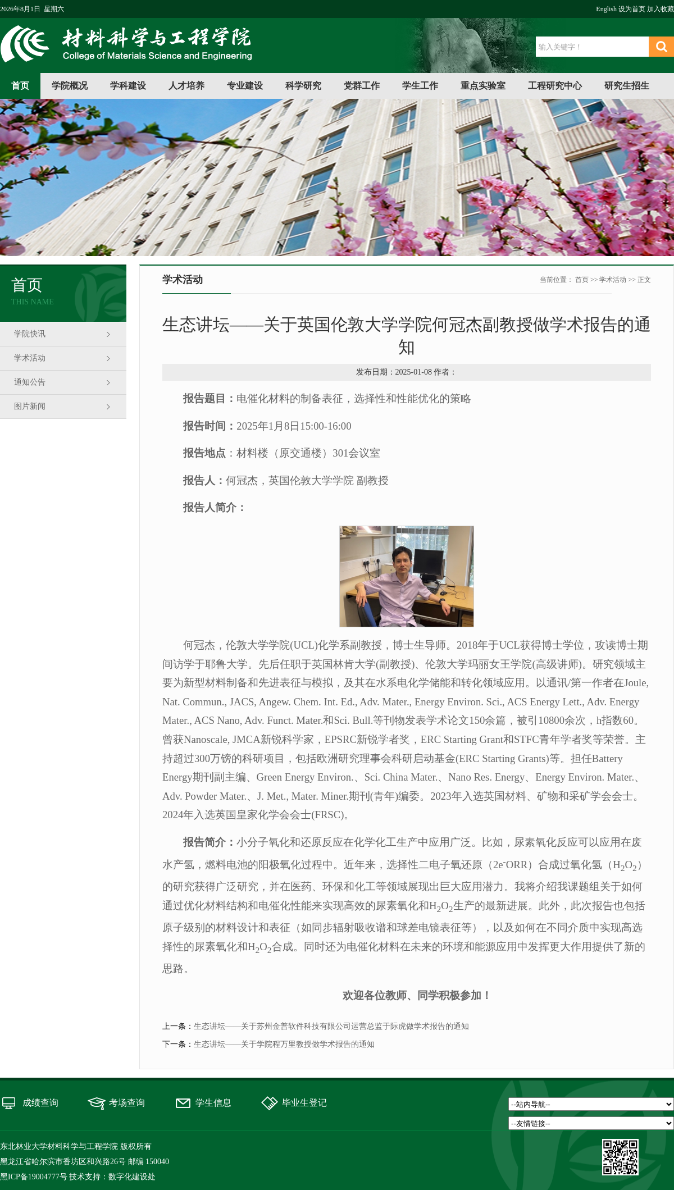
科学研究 (303, 85)
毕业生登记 (304, 1102)
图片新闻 (29, 406)
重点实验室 (483, 85)
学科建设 (128, 85)
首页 (20, 85)
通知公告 (29, 382)
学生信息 (213, 1102)
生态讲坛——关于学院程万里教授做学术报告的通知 (284, 1044)
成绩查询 (40, 1102)
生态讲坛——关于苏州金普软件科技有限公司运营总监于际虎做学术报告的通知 (331, 1026)
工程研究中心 (555, 85)
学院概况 (70, 85)
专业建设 (245, 85)
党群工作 (362, 85)
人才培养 (186, 85)
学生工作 (420, 85)
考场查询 (127, 1102)
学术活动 (29, 358)
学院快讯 (29, 334)
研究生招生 (626, 85)
